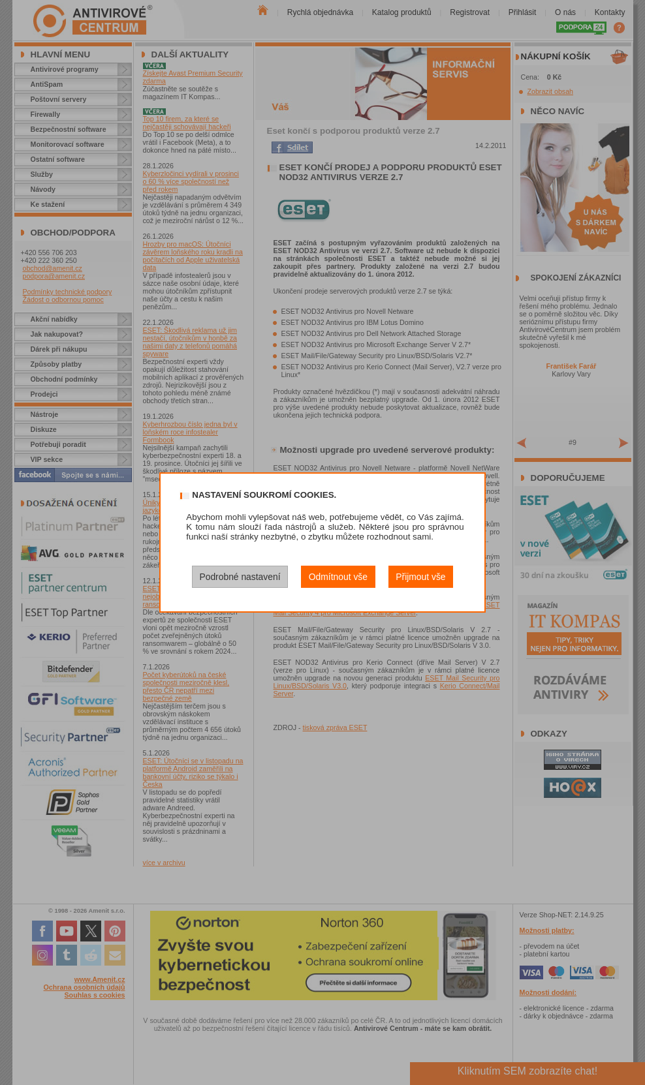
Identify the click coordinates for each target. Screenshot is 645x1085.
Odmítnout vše (338, 577)
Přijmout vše (420, 577)
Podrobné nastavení (239, 577)
